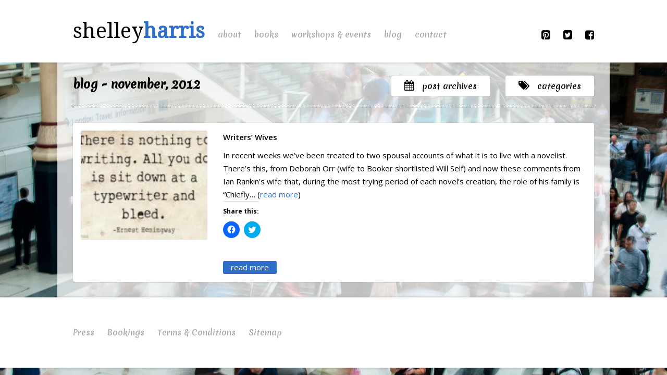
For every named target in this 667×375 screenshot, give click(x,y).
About (229, 34)
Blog (393, 34)
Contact (431, 34)
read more (279, 194)
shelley (139, 31)
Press (83, 332)
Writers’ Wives (250, 137)
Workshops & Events (331, 34)
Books (266, 34)
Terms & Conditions (196, 332)
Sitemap (265, 332)
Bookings (125, 332)
